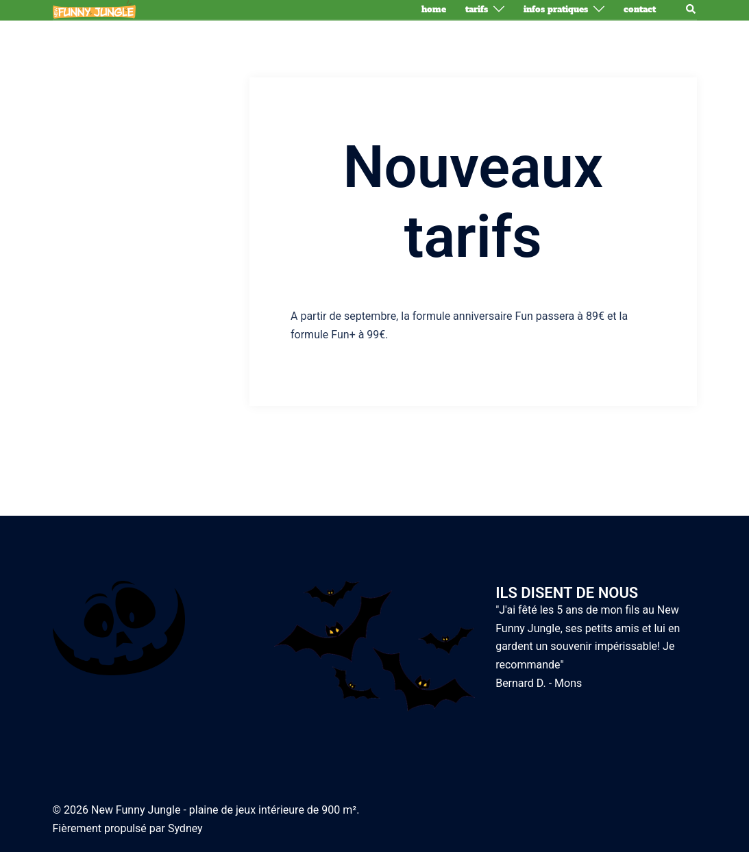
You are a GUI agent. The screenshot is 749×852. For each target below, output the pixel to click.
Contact (640, 9)
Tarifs (476, 9)
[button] (691, 9)
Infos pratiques (556, 9)
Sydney (185, 828)
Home (433, 9)
